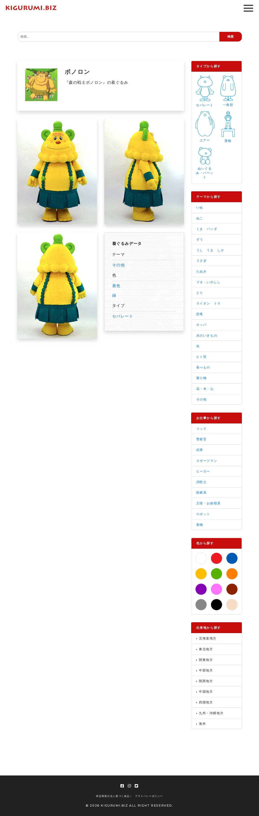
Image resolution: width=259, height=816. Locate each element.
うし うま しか (210, 250)
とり (199, 293)
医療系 (201, 492)
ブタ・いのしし (208, 282)
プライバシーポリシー (149, 796)
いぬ (199, 207)
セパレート (122, 316)
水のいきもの (206, 335)
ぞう (199, 239)
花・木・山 (205, 389)
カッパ (201, 324)
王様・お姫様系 (208, 503)
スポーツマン (206, 461)
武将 (199, 450)
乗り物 (201, 378)
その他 (118, 265)
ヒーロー (203, 471)
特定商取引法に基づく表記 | (114, 796)
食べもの (203, 367)
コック (201, 428)
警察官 (201, 439)
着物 (199, 524)
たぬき (201, 271)
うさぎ (201, 261)
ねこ (199, 218)
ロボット (203, 514)
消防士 (201, 482)
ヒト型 (201, 357)
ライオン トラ (208, 303)
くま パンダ (206, 229)
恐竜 (199, 314)
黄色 (116, 286)
